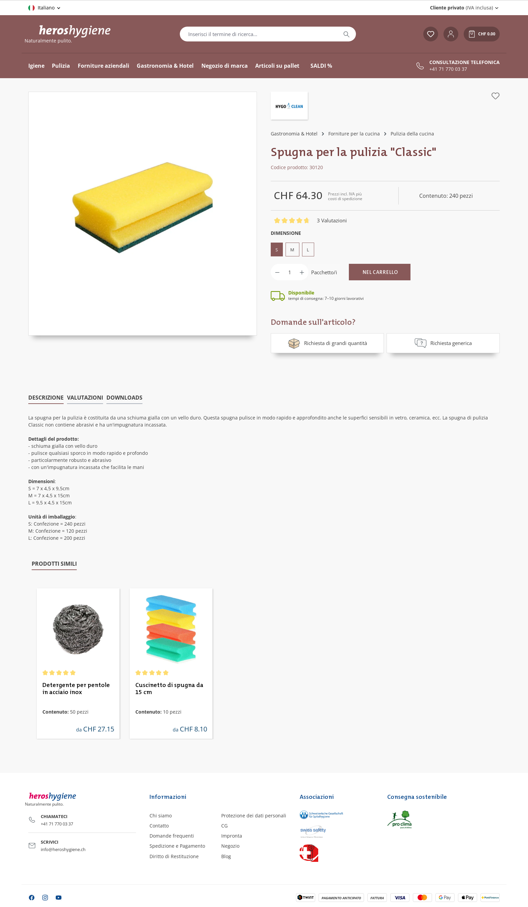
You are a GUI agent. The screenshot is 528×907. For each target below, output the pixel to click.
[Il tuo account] (450, 34)
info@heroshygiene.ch (63, 849)
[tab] (46, 398)
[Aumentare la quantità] (301, 272)
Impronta (231, 835)
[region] (143, 214)
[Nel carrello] (379, 272)
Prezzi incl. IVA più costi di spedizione (345, 196)
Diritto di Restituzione (174, 856)
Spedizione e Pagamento (177, 846)
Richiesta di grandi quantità (327, 343)
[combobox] (258, 34)
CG (224, 825)
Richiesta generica (443, 343)
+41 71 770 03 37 (448, 69)
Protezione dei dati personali (253, 815)
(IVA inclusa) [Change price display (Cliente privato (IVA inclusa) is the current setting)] (461, 7)
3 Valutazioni (332, 220)
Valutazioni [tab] (85, 397)
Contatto (159, 825)
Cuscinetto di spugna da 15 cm (169, 688)
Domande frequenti (172, 835)
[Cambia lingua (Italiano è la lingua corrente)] (44, 7)
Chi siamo (161, 815)
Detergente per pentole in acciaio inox (76, 688)
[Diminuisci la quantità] (277, 272)
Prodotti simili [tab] (54, 563)
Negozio (230, 846)
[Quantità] (290, 272)
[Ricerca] (346, 34)
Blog (226, 856)
